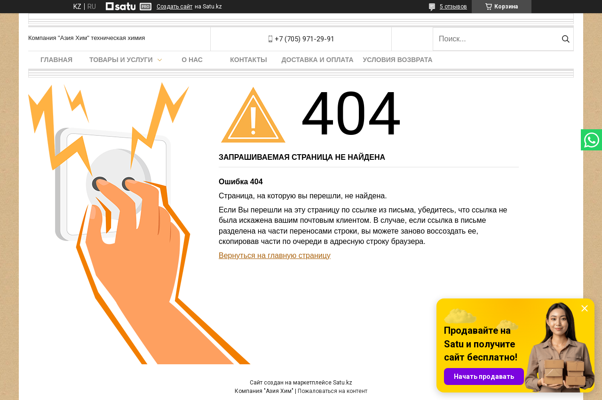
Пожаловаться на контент (332, 391)
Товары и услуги (121, 59)
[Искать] (565, 39)
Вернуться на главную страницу (275, 255)
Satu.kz (342, 382)
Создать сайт (174, 6)
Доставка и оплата (318, 59)
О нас (192, 59)
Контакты (248, 59)
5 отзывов (453, 6)
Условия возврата (398, 59)
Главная (56, 59)
